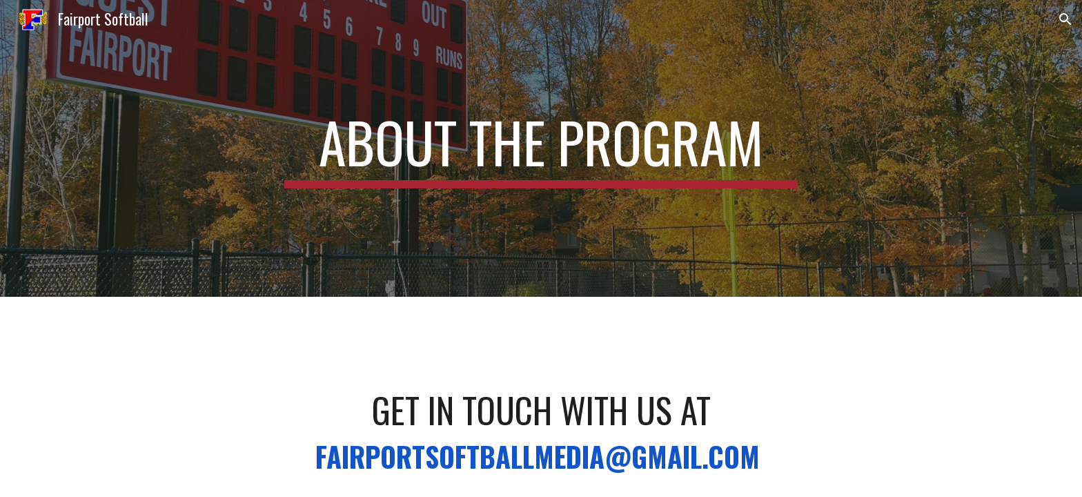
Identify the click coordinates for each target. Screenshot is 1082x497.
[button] (1065, 19)
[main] (541, 148)
